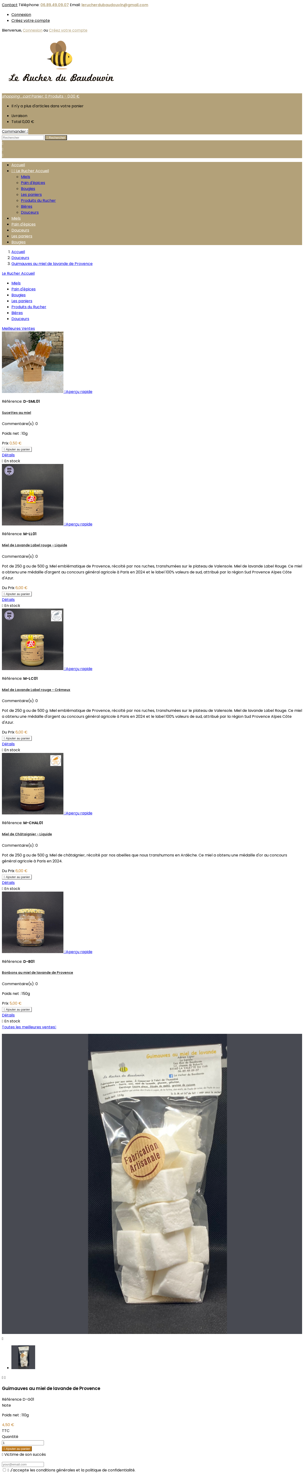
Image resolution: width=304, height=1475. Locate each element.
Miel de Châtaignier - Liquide (27, 834)
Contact (10, 5)
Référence (12, 1399)
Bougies (28, 188)
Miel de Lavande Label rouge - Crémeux (36, 689)
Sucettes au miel (16, 412)
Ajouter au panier (17, 449)
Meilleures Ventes (18, 328)
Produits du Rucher (38, 200)
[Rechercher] (23, 137)
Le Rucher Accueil (30, 171)
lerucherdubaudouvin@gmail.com (114, 5)
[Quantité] (23, 1442)
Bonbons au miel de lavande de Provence (37, 972)
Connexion (21, 14)
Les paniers (31, 194)
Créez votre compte (30, 20)
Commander (15, 131)
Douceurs (30, 212)
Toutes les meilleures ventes (29, 1027)
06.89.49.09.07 (54, 5)
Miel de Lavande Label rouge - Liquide (34, 545)
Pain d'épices (33, 182)
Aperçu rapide (78, 391)
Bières (26, 206)
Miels (25, 177)
